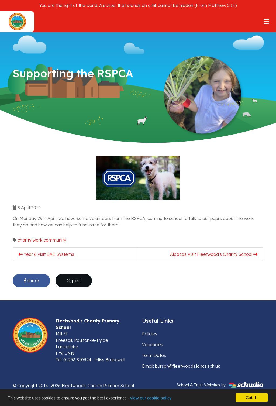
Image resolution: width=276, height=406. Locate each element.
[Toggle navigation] (266, 21)
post (74, 280)
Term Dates (154, 355)
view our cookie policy (150, 398)
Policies (149, 333)
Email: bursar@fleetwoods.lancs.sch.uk (181, 366)
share (31, 280)
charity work (30, 240)
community (54, 240)
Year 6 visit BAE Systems (46, 254)
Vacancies (152, 344)
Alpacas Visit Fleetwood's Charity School (214, 254)
